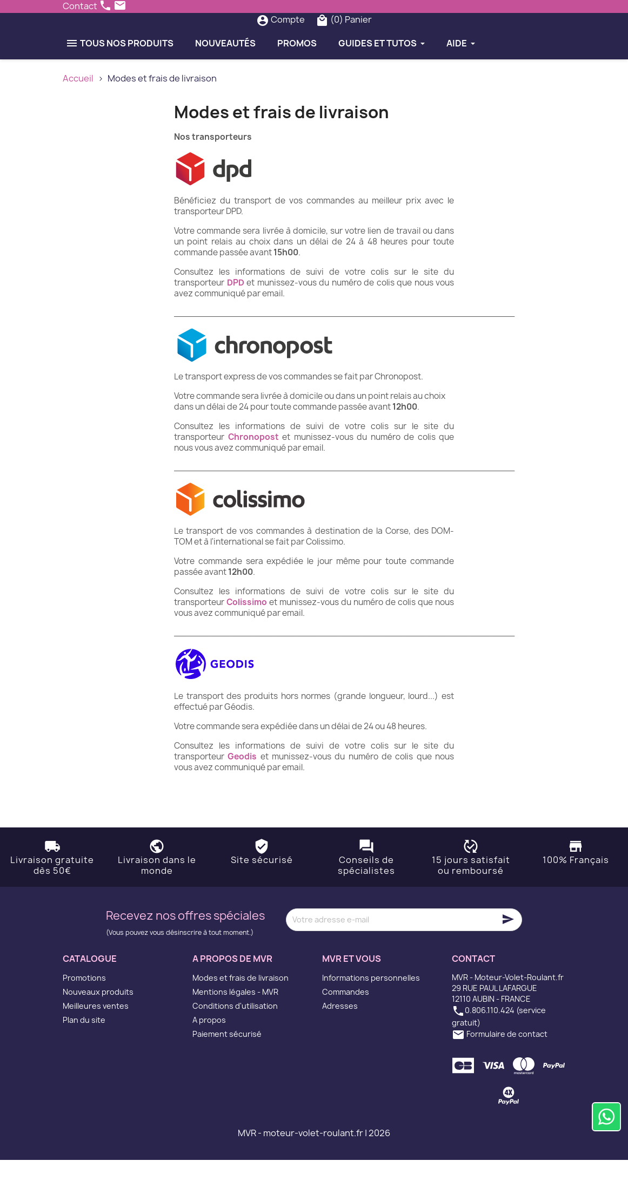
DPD (235, 317)
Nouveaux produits (98, 1027)
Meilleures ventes (96, 1041)
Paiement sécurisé (227, 1069)
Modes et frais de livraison (240, 1013)
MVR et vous (351, 994)
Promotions (84, 1013)
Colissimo (246, 637)
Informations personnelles (371, 1013)
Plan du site (84, 1055)
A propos (209, 1055)
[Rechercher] (293, 37)
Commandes (345, 1027)
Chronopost (253, 472)
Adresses (340, 1041)
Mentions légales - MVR (235, 1027)
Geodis (242, 791)
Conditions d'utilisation (235, 1041)
